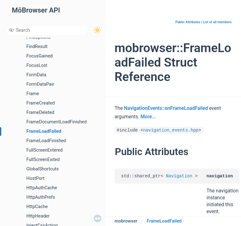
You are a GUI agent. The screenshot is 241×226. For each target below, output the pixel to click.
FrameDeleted (40, 112)
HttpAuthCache (41, 188)
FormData (36, 75)
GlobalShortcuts (42, 169)
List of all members (217, 22)
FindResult (37, 46)
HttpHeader (38, 216)
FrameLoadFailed (43, 131)
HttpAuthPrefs (40, 197)
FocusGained (39, 56)
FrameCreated (40, 103)
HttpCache (37, 206)
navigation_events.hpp (170, 130)
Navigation (179, 176)
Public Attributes (188, 22)
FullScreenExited (43, 159)
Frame (32, 93)
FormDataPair (40, 84)
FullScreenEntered (44, 150)
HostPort (35, 178)
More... (148, 117)
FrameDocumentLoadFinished (56, 122)
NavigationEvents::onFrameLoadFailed (166, 108)
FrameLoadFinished (46, 140)
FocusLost (36, 65)
